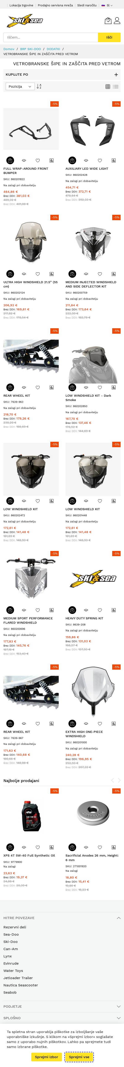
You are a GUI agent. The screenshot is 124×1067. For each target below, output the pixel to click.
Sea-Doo (11, 934)
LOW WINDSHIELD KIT (20, 509)
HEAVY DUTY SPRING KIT (84, 618)
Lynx (7, 956)
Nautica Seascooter (20, 985)
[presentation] (112, 780)
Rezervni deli (14, 927)
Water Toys (13, 970)
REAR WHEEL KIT (16, 395)
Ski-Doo (10, 941)
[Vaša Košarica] (108, 20)
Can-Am (10, 949)
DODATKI (54, 49)
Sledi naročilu (87, 5)
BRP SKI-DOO (31, 49)
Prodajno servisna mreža (55, 5)
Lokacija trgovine (21, 5)
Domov (9, 49)
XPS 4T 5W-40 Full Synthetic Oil (29, 855)
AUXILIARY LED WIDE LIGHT (87, 168)
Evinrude (11, 963)
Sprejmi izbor (46, 1057)
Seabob (10, 992)
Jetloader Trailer (18, 978)
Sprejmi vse (79, 1057)
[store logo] (24, 20)
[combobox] (50, 37)
